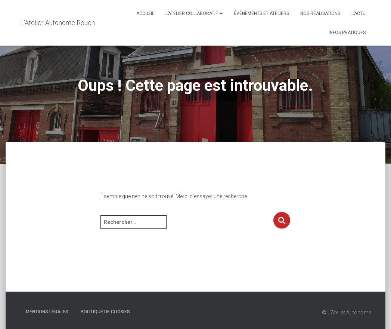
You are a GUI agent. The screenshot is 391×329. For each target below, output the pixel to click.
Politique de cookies (105, 311)
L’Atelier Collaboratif (194, 13)
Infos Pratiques (347, 32)
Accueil (145, 13)
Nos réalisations (320, 13)
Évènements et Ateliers (261, 13)
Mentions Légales (47, 311)
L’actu (358, 13)
